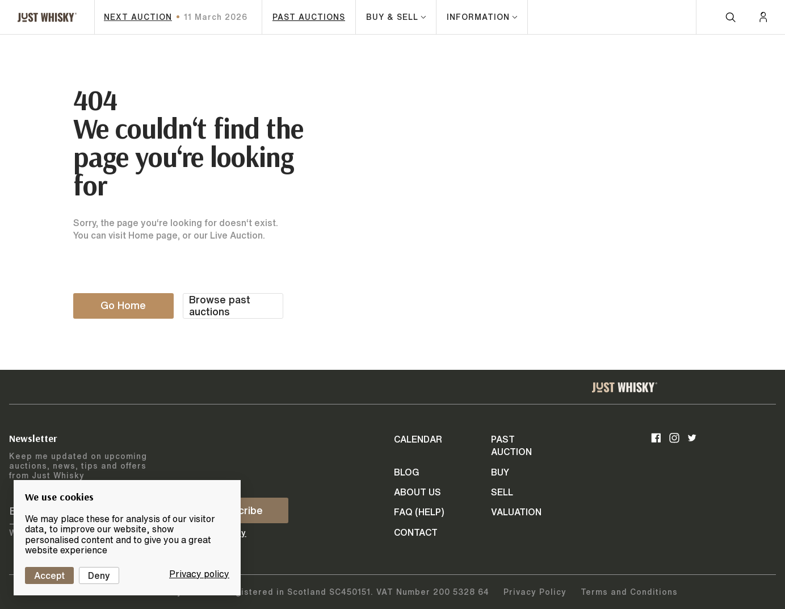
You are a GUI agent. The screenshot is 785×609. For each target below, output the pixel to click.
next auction (138, 17)
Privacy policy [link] (199, 573)
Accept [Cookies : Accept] (49, 575)
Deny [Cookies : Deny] (99, 575)
